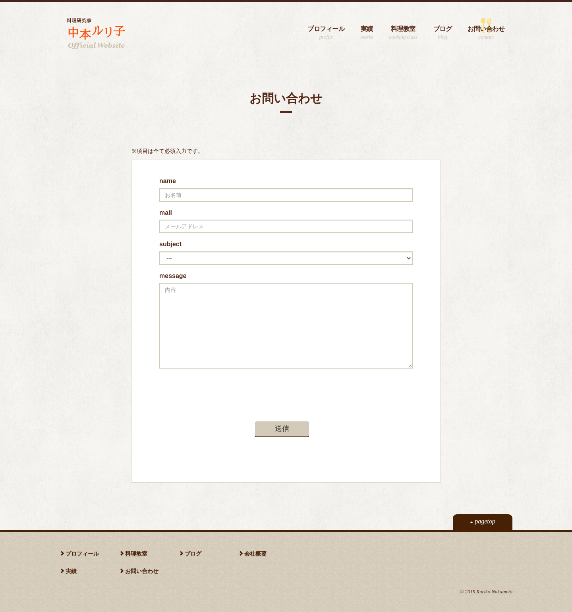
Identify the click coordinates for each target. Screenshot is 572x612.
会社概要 (255, 553)
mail (165, 212)
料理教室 (403, 33)
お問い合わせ (486, 33)
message (173, 275)
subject (170, 244)
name (167, 181)
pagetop (482, 521)
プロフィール (325, 33)
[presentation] (219, 390)
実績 (366, 33)
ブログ (442, 33)
